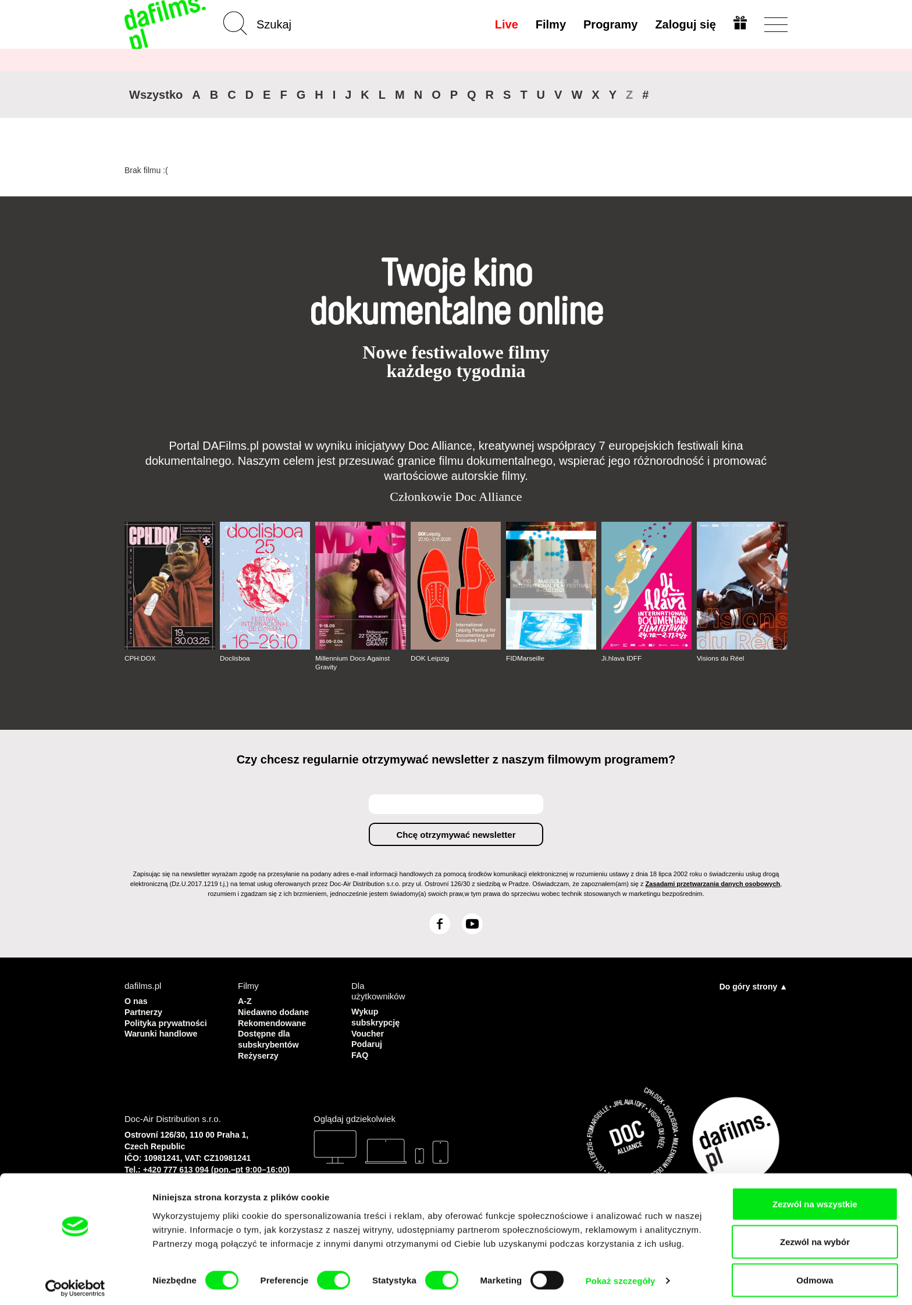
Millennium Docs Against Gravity (353, 662)
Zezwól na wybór (815, 1236)
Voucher (368, 1032)
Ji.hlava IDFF (622, 658)
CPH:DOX (140, 658)
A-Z (245, 1000)
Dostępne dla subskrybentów (270, 1037)
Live (505, 24)
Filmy (550, 24)
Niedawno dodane (275, 1011)
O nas (136, 1000)
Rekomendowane (273, 1021)
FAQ (360, 1052)
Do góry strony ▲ (753, 986)
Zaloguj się (684, 24)
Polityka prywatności (167, 1021)
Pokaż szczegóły (621, 1275)
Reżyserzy (259, 1052)
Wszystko (156, 94)
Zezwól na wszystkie (814, 1198)
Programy (609, 24)
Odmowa (814, 1274)
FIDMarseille (525, 658)
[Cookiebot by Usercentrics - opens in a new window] (75, 1282)
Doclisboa (235, 658)
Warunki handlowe (162, 1032)
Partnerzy (144, 1011)
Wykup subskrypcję (376, 1016)
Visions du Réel (721, 658)
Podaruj (367, 1042)
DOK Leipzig (430, 658)
